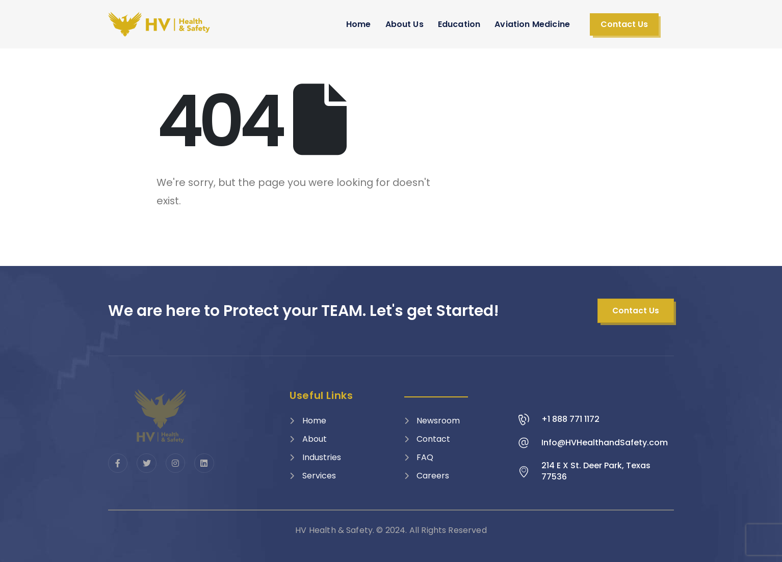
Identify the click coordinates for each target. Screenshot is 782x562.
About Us (404, 24)
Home (358, 24)
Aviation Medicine (532, 24)
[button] (624, 24)
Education (459, 24)
